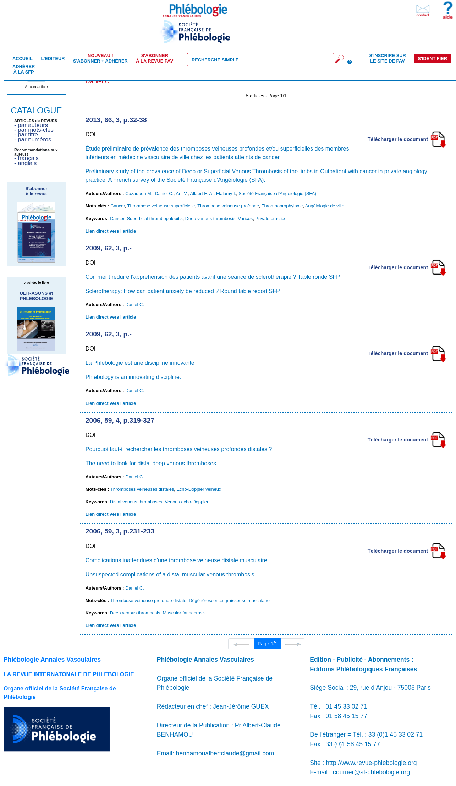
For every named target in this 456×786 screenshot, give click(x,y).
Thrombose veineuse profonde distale (148, 600)
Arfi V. (182, 193)
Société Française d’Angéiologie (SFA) (277, 193)
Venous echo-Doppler (186, 501)
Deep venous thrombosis (210, 218)
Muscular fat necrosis (184, 613)
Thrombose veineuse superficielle (161, 205)
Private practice (270, 218)
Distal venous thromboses (136, 501)
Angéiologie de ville (324, 205)
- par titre (26, 134)
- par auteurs (31, 125)
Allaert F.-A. (202, 193)
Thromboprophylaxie (282, 205)
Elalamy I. (226, 193)
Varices (245, 218)
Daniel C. (164, 193)
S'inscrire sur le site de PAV (387, 58)
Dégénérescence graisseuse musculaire (229, 600)
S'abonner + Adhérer (100, 58)
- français (26, 158)
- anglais (25, 163)
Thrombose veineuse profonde (228, 205)
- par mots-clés (34, 129)
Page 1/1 (268, 643)
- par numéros (32, 139)
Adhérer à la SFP (23, 69)
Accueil (22, 58)
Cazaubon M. (138, 193)
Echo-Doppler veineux (198, 489)
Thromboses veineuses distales (142, 489)
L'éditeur (53, 58)
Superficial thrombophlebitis (154, 218)
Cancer (117, 205)
